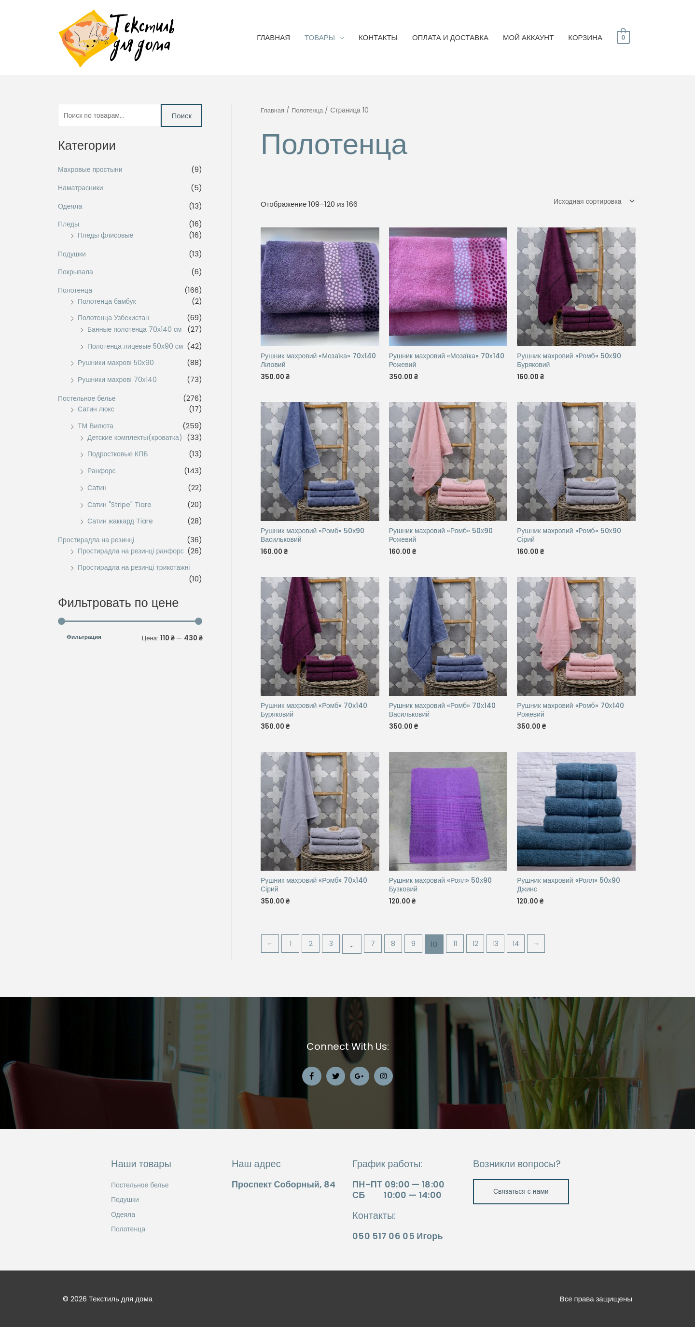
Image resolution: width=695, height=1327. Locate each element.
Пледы (69, 226)
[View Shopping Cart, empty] (623, 37)
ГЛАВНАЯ (273, 37)
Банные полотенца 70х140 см (137, 330)
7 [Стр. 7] (378, 951)
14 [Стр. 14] (528, 951)
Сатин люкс (97, 411)
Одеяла (71, 207)
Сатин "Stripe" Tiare (121, 506)
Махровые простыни (92, 171)
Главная (273, 110)
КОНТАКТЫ (378, 37)
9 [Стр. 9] (421, 951)
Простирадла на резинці (98, 541)
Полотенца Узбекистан (116, 319)
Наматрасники (82, 189)
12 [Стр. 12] (485, 951)
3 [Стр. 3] (335, 951)
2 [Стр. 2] (314, 951)
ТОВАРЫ (320, 37)
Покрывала (77, 273)
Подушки (73, 255)
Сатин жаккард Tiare (122, 523)
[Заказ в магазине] (589, 201)
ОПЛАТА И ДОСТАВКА (450, 37)
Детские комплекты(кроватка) (138, 439)
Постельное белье (89, 400)
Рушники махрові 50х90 (118, 364)
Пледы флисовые (107, 236)
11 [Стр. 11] (463, 951)
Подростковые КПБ (119, 456)
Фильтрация (84, 639)
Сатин (97, 489)
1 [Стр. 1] (292, 951)
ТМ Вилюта (97, 427)
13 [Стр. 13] (506, 951)
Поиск (181, 116)
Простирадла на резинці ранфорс (134, 552)
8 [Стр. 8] (399, 951)
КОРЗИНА (585, 37)
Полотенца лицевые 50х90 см (138, 347)
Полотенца (76, 291)
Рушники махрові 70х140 (119, 381)
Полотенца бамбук (109, 302)
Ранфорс (102, 472)
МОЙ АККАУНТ (528, 37)
